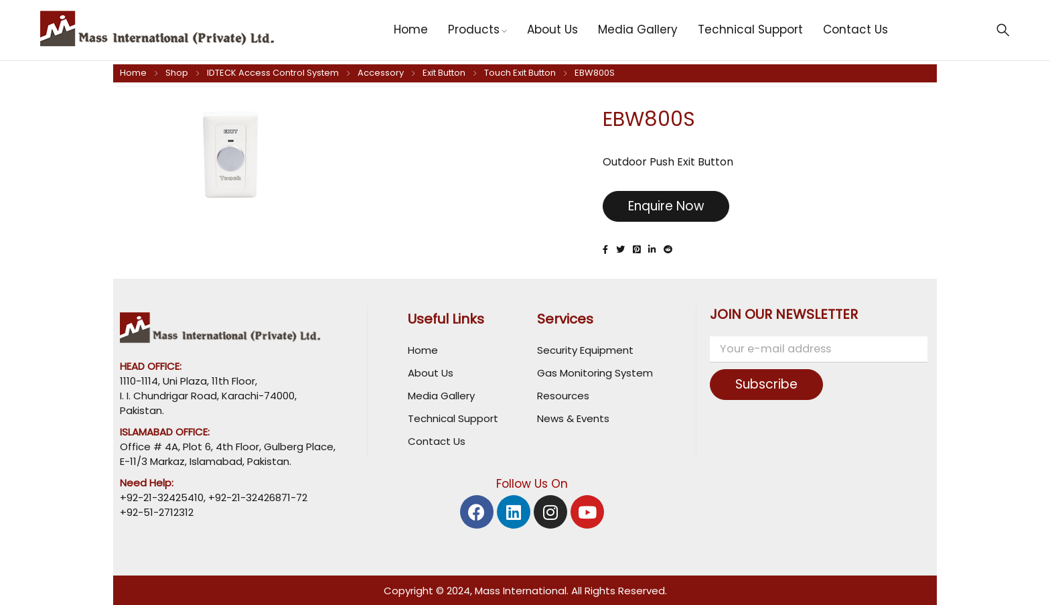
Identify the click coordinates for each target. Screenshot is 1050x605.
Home (133, 72)
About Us (430, 373)
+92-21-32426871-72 (256, 497)
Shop (176, 72)
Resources (563, 396)
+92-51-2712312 (157, 512)
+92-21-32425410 (162, 497)
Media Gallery (441, 396)
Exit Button (444, 72)
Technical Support (453, 418)
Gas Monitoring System (595, 373)
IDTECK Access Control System (273, 72)
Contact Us (436, 441)
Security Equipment (585, 350)
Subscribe (770, 384)
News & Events (573, 418)
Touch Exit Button (520, 72)
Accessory (381, 72)
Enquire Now (671, 206)
